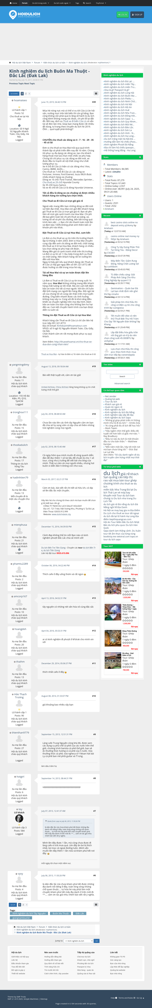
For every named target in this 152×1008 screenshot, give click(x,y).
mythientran (104, 62)
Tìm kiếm (108, 364)
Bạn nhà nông (116, 974)
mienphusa (20, 525)
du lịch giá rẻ (110, 504)
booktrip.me (109, 539)
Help (113, 998)
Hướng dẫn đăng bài (52, 957)
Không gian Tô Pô (117, 957)
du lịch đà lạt (110, 516)
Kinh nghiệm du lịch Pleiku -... (119, 98)
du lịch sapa (114, 542)
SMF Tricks (21, 996)
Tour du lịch (111, 401)
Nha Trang (120, 489)
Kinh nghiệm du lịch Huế (117, 110)
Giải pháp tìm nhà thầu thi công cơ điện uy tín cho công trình (122, 305)
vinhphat (108, 341)
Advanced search (122, 383)
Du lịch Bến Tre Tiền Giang (53, 547)
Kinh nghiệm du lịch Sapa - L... (119, 118)
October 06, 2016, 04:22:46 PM (55, 565)
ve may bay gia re (120, 510)
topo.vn (134, 539)
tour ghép (131, 480)
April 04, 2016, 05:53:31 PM (54, 630)
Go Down (14, 94)
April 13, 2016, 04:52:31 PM (54, 598)
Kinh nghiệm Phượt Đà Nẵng (119, 144)
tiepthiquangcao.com (120, 519)
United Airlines (48, 387)
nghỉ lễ (113, 507)
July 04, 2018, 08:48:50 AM (53, 414)
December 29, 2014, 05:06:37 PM (56, 663)
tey (20, 809)
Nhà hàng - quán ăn (85, 970)
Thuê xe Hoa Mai (49, 354)
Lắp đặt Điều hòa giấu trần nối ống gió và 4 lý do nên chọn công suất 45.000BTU (121, 335)
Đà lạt (130, 489)
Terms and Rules (126, 998)
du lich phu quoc (116, 525)
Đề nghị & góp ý (18, 970)
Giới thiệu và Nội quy (20, 957)
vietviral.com (123, 539)
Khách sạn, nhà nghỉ (85, 960)
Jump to (59, 941)
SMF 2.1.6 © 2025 (15, 999)
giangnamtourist (21, 917)
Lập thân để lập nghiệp (119, 967)
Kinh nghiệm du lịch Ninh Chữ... (120, 101)
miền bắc (108, 489)
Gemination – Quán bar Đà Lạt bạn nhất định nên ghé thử (121, 291)
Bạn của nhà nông (117, 963)
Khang (110, 324)
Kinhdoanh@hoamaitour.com (72, 325)
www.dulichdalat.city (61, 514)
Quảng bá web (112, 398)
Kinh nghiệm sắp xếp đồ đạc (119, 414)
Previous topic (16, 83)
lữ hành (122, 516)
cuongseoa (118, 307)
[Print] (96, 93)
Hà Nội (107, 510)
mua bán (118, 480)
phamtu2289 (20, 563)
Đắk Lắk (80, 913)
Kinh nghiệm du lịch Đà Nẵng (120, 412)
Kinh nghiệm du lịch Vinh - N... (119, 133)
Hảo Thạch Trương (20, 696)
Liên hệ (14, 960)
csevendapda (128, 354)
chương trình (111, 483)
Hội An (106, 522)
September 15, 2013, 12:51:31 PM (56, 734)
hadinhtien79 (20, 477)
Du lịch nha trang (123, 498)
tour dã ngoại (132, 513)
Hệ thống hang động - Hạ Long (120, 150)
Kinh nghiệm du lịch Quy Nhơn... (121, 121)
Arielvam (109, 208)
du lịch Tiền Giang (52, 550)
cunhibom (112, 266)
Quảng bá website (117, 970)
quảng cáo (116, 477)
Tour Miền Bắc (118, 522)
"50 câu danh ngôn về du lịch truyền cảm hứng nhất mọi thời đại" (121, 457)
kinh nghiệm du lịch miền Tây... (120, 84)
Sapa (105, 531)
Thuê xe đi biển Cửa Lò (75, 121)
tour (105, 542)
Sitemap (44, 999)
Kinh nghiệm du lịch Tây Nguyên (29, 913)
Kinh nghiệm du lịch (115, 409)
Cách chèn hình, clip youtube (56, 974)
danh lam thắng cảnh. (120, 531)
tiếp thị (128, 477)
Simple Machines (31, 999)
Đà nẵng (122, 504)
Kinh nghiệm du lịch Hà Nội (118, 104)
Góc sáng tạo (115, 960)
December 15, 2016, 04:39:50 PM (56, 526)
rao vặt (108, 480)
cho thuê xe (118, 513)
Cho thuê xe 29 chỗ (52, 182)
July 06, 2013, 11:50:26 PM (53, 875)
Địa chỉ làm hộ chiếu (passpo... (120, 147)
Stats (105, 157)
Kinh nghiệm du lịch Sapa (118, 417)
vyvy (20, 873)
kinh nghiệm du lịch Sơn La (118, 130)
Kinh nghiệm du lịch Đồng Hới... (120, 115)
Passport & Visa (84, 967)
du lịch (112, 473)
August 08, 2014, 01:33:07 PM (55, 696)
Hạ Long (130, 516)
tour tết (113, 534)
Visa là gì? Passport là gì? (116, 89)
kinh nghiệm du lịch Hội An (118, 107)
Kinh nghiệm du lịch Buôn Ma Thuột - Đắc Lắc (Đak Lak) (50, 73)
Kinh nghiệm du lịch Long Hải (119, 92)
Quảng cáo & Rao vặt (86, 974)
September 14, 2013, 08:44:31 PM (56, 778)
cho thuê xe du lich (120, 485)
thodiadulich (20, 445)
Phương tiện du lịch (85, 963)
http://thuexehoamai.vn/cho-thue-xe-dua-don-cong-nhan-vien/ (68, 343)
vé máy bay (124, 492)
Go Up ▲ (140, 998)
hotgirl (20, 776)
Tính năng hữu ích (52, 967)
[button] (40, 3)
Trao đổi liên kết (18, 967)
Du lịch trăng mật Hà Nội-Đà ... (120, 138)
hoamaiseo (20, 100)
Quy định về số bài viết (53, 963)
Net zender (110, 396)
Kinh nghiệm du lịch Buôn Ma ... (120, 95)
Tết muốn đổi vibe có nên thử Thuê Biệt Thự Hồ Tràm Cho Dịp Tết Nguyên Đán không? (121, 318)
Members (112, 164)
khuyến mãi (109, 495)
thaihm (20, 661)
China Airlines (62, 387)
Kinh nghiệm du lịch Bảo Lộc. (119, 127)
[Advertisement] (76, 42)
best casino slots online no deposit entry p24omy (124, 224)
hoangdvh (20, 629)
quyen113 (126, 280)
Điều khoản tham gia (20, 963)
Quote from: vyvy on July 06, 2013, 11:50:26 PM (63, 821)
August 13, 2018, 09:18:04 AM (55, 366)
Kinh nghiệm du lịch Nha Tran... (120, 112)
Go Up (13, 905)
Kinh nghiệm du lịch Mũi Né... (119, 124)
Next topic (29, 83)
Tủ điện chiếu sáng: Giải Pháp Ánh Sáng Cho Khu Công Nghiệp (120, 277)
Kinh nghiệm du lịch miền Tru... (120, 87)
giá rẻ (125, 473)
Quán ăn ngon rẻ (113, 406)
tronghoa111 (20, 412)
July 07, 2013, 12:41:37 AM (53, 811)
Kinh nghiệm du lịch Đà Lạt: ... (119, 81)
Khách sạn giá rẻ (113, 404)
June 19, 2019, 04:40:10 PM (53, 102)
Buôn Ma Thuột (61, 913)
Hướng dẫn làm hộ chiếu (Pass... (120, 141)
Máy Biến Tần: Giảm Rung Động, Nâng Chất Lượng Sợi (125, 262)
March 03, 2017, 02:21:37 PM (54, 479)
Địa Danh (123, 507)
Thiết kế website (18, 974)
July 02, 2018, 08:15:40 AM (53, 446)
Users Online (114, 196)
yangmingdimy (20, 364)
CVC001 (111, 252)
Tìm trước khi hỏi (51, 970)
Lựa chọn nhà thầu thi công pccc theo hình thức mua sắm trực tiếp (121, 352)
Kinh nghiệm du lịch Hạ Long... (120, 135)
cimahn (115, 294)
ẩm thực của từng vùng (119, 535)
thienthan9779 (20, 732)
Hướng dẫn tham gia (52, 960)
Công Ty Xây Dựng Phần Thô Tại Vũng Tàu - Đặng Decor (125, 248)
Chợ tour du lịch (84, 957)
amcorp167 (20, 596)
